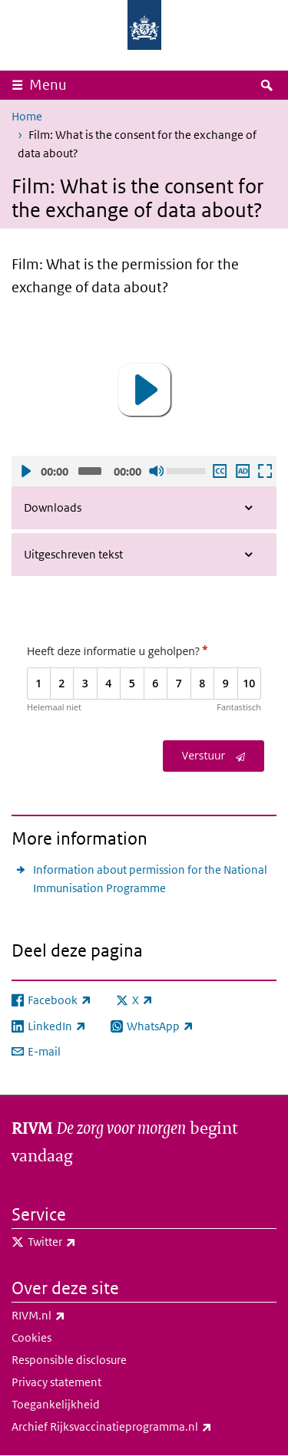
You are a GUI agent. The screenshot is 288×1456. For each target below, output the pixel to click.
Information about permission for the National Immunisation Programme (150, 878)
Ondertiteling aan (219, 471)
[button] (144, 390)
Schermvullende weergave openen (264, 471)
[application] (144, 390)
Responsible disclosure (69, 1359)
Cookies (31, 1337)
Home (27, 116)
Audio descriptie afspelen (242, 471)
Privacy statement (56, 1382)
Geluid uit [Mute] (156, 471)
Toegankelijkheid (56, 1404)
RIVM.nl (72, 1315)
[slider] (89, 471)
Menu (48, 85)
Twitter (86, 1242)
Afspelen (25, 471)
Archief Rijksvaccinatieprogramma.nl (144, 1427)
